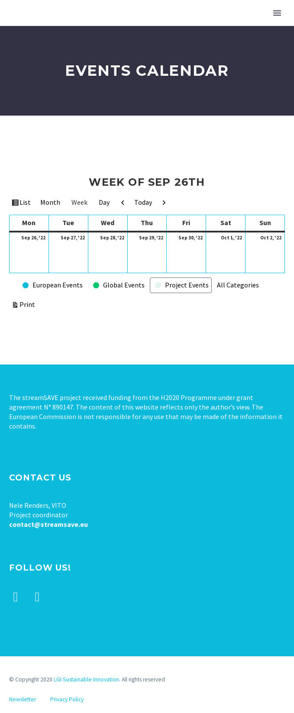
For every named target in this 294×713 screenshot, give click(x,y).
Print (28, 304)
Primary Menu (277, 13)
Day (104, 202)
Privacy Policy (67, 699)
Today (143, 202)
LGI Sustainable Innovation (86, 679)
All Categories (238, 285)
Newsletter (22, 699)
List (25, 203)
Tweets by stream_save (43, 653)
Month (50, 202)
